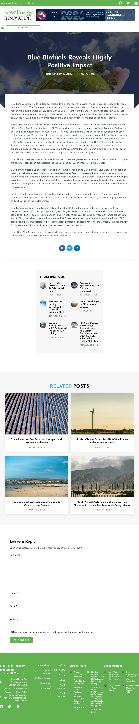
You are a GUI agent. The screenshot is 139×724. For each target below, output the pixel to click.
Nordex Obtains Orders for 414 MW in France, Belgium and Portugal (102, 441)
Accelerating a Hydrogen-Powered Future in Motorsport (89, 287)
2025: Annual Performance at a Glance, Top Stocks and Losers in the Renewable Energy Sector (102, 503)
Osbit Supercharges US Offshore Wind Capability (132, 677)
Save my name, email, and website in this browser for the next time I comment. (53, 632)
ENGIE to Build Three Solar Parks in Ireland (132, 689)
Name (14, 593)
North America (64, 74)
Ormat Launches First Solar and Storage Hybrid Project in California (36, 441)
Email (13, 606)
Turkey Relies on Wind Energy (114, 687)
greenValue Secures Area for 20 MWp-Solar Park (114, 675)
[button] (2, 27)
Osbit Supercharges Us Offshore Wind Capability (89, 304)
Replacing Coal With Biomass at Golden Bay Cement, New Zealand (37, 503)
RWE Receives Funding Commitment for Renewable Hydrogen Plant (56, 307)
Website (14, 619)
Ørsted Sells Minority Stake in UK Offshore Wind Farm (57, 287)
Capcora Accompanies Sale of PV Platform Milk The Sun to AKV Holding (57, 328)
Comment (16, 555)
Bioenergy (51, 74)
